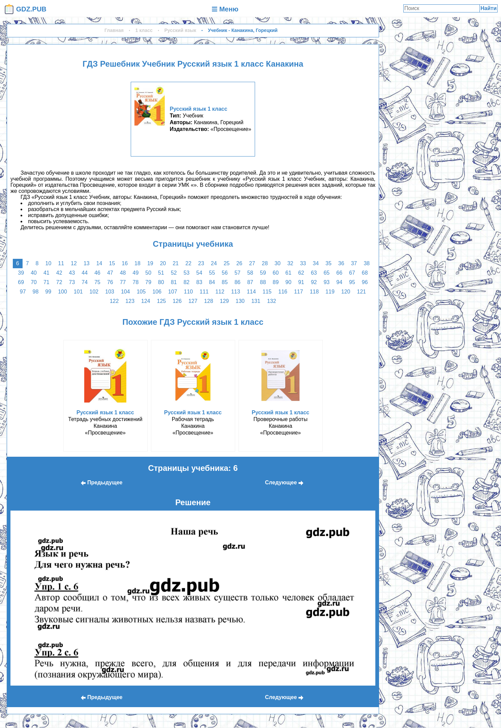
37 (354, 263)
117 (298, 291)
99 (48, 291)
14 (99, 263)
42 (59, 273)
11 (61, 263)
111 (204, 291)
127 (192, 301)
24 (214, 263)
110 (188, 291)
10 (48, 263)
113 (235, 291)
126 (177, 301)
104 (125, 291)
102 (94, 291)
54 (199, 273)
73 (72, 282)
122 (114, 301)
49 (136, 273)
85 (225, 282)
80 (161, 282)
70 (34, 282)
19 (150, 263)
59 (263, 273)
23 (201, 263)
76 (110, 282)
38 (367, 263)
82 (187, 282)
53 (187, 273)
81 (174, 282)
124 (145, 301)
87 (250, 282)
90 (288, 282)
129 (224, 301)
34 (316, 263)
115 (267, 291)
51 (161, 273)
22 (188, 263)
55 (212, 273)
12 (74, 263)
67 (352, 273)
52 (174, 273)
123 (129, 301)
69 (21, 282)
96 (365, 282)
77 (123, 282)
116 (282, 291)
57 (237, 273)
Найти (488, 8)
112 (219, 291)
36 (341, 263)
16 (125, 263)
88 (263, 282)
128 (208, 301)
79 (148, 282)
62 (301, 273)
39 (21, 273)
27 (252, 263)
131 (255, 301)
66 (339, 273)
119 (330, 291)
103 (109, 291)
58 (250, 273)
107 (172, 291)
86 (237, 282)
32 (290, 263)
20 (163, 263)
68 (365, 273)
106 (156, 291)
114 (251, 291)
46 (97, 273)
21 (176, 263)
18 (137, 263)
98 (36, 291)
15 (112, 263)
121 (361, 291)
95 (352, 282)
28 (265, 263)
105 (141, 291)
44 (85, 273)
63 (314, 273)
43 (72, 273)
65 (326, 273)
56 (225, 273)
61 (288, 273)
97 (23, 291)
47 (110, 273)
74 (85, 282)
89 (276, 282)
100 (62, 291)
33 (303, 263)
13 (87, 263)
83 (199, 282)
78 (136, 282)
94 (339, 282)
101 (78, 291)
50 (148, 273)
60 (276, 273)
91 (301, 282)
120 (345, 291)
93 (326, 282)
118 (314, 291)
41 (46, 273)
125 (161, 301)
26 (239, 263)
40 (34, 273)
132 (271, 301)
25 (227, 263)
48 (123, 273)
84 (212, 282)
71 (46, 282)
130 (240, 301)
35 (328, 263)
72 (59, 282)
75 (97, 282)
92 (314, 282)
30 (278, 263)
